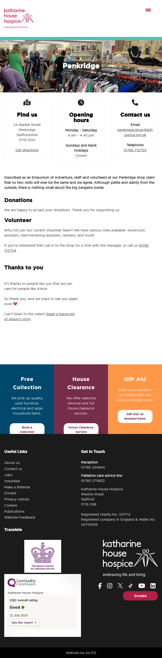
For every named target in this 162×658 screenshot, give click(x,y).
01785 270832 (93, 480)
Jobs (8, 475)
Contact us (13, 469)
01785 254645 (93, 467)
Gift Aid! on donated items (135, 416)
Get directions (27, 150)
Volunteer (12, 481)
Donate (10, 493)
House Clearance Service (81, 430)
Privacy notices (16, 499)
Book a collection (27, 430)
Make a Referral (17, 487)
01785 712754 (135, 150)
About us (12, 463)
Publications (14, 511)
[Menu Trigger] (148, 10)
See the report (22, 622)
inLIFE (91, 653)
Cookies (10, 505)
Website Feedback (19, 517)
